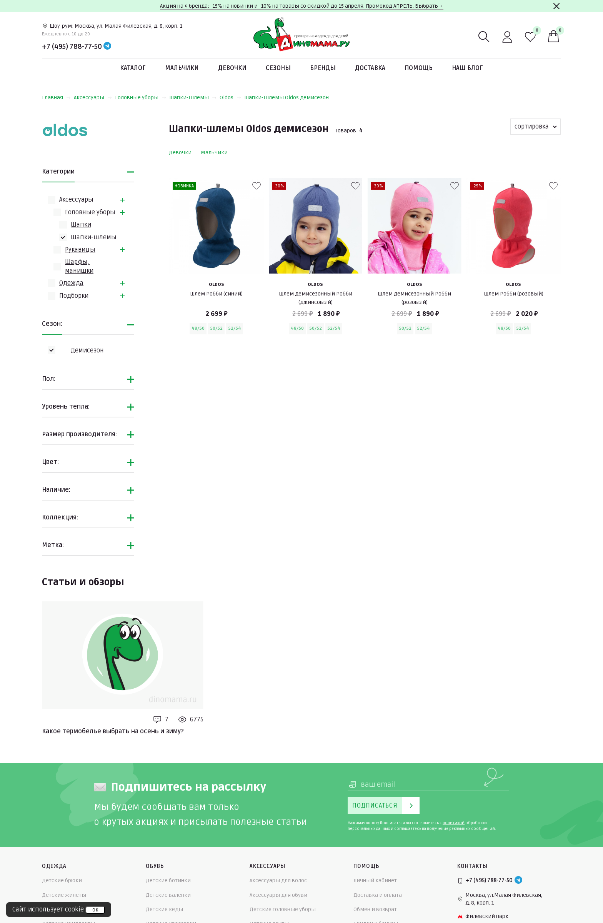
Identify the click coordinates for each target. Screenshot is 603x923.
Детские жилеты (64, 895)
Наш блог (467, 68)
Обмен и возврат (375, 909)
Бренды (323, 68)
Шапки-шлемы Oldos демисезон (286, 97)
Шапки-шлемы (193, 97)
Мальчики (182, 68)
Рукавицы (80, 250)
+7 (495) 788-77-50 (72, 46)
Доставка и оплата (377, 895)
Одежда (71, 283)
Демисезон (87, 350)
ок (95, 910)
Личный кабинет (375, 880)
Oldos (230, 97)
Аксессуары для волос (278, 880)
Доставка (370, 68)
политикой (454, 823)
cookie (74, 909)
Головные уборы (140, 97)
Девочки (232, 68)
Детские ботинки (168, 880)
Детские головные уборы (283, 909)
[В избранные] (256, 186)
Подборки (73, 296)
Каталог (133, 68)
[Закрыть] (556, 6)
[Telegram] (107, 46)
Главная (56, 97)
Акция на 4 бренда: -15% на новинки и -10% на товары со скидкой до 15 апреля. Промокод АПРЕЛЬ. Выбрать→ (301, 6)
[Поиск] (484, 37)
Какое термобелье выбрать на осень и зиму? (113, 731)
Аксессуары (93, 97)
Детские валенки (168, 895)
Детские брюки (62, 880)
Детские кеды (164, 909)
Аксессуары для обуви (278, 895)
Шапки (81, 225)
